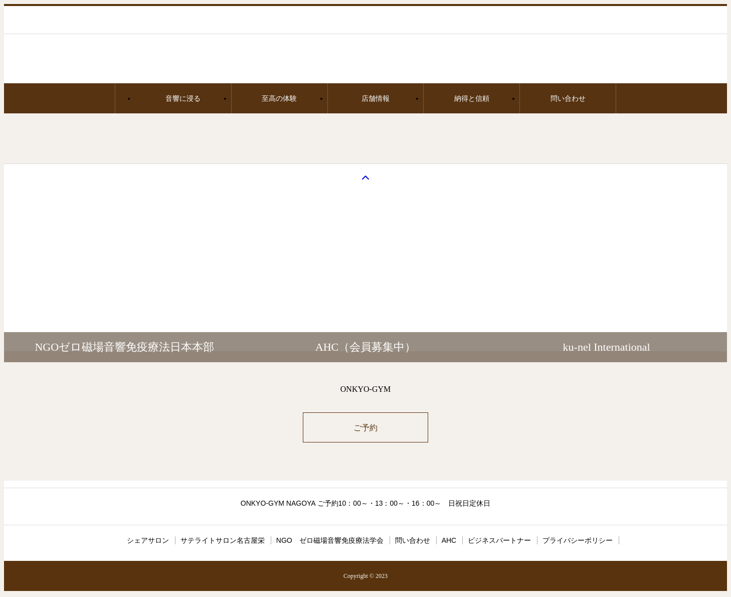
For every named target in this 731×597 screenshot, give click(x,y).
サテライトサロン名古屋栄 (222, 540)
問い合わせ (568, 98)
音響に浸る (183, 98)
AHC (449, 540)
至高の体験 (279, 98)
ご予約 (365, 427)
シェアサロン (148, 540)
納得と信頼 (471, 98)
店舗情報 (375, 98)
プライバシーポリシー (577, 540)
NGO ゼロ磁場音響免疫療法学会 (330, 540)
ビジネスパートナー (499, 540)
